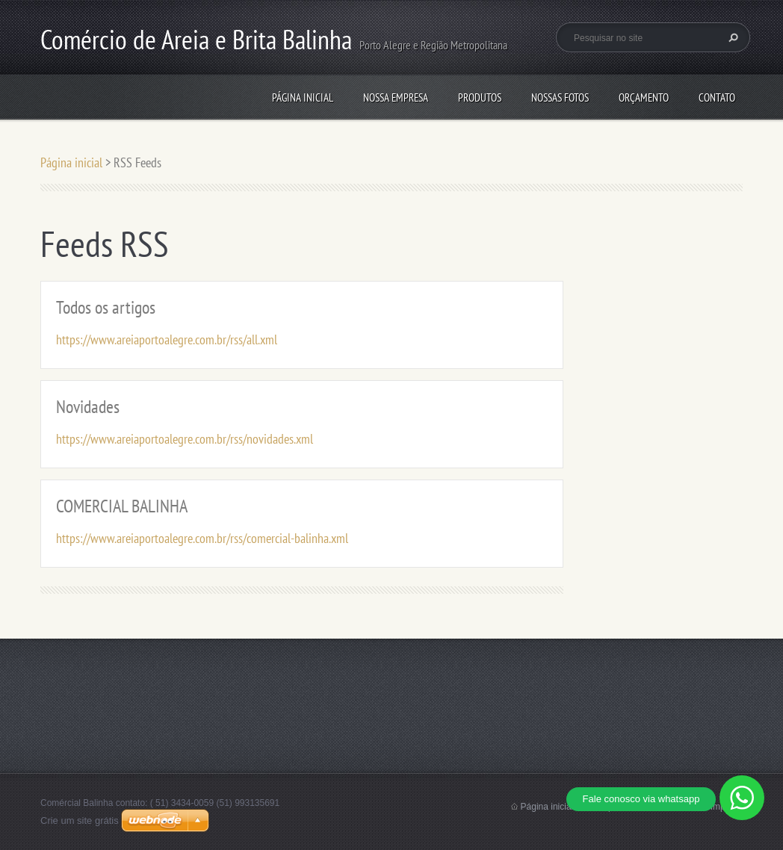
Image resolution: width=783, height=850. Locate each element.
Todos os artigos (105, 307)
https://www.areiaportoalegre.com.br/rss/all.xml (166, 339)
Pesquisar (731, 37)
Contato (717, 97)
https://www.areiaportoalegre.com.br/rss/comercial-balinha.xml (202, 538)
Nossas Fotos (560, 97)
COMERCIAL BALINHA (122, 506)
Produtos (479, 97)
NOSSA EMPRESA (395, 97)
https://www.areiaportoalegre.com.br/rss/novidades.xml (184, 438)
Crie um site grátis (79, 820)
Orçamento (644, 97)
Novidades (88, 406)
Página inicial (302, 97)
